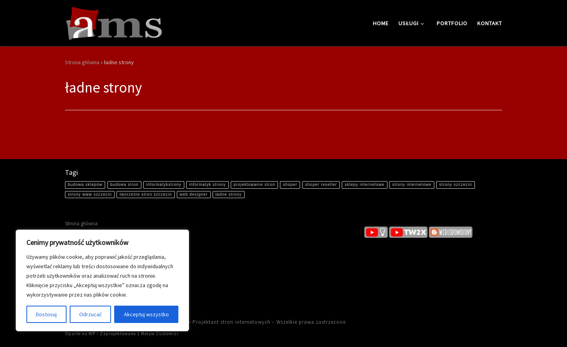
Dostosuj (46, 314)
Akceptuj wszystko (146, 314)
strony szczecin (455, 184)
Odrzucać (90, 314)
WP (92, 333)
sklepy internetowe (365, 184)
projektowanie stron (254, 184)
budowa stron (124, 184)
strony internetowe (412, 184)
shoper (290, 184)
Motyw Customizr (160, 333)
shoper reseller (321, 184)
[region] (102, 280)
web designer (194, 194)
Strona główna (82, 62)
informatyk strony (207, 184)
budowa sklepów (85, 184)
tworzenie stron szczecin (146, 194)
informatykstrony (163, 184)
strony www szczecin (90, 194)
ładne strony (228, 194)
